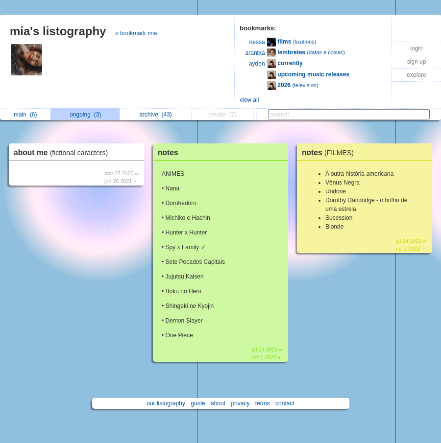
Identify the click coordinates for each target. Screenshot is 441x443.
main (25, 114)
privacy (240, 403)
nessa (257, 42)
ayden (257, 63)
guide (198, 403)
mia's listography (58, 31)
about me (63, 152)
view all (249, 99)
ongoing (85, 114)
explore (416, 74)
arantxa (255, 52)
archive (155, 114)
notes (168, 152)
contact (284, 403)
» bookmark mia (136, 33)
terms (262, 403)
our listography (166, 403)
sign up (416, 61)
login (416, 48)
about (218, 403)
